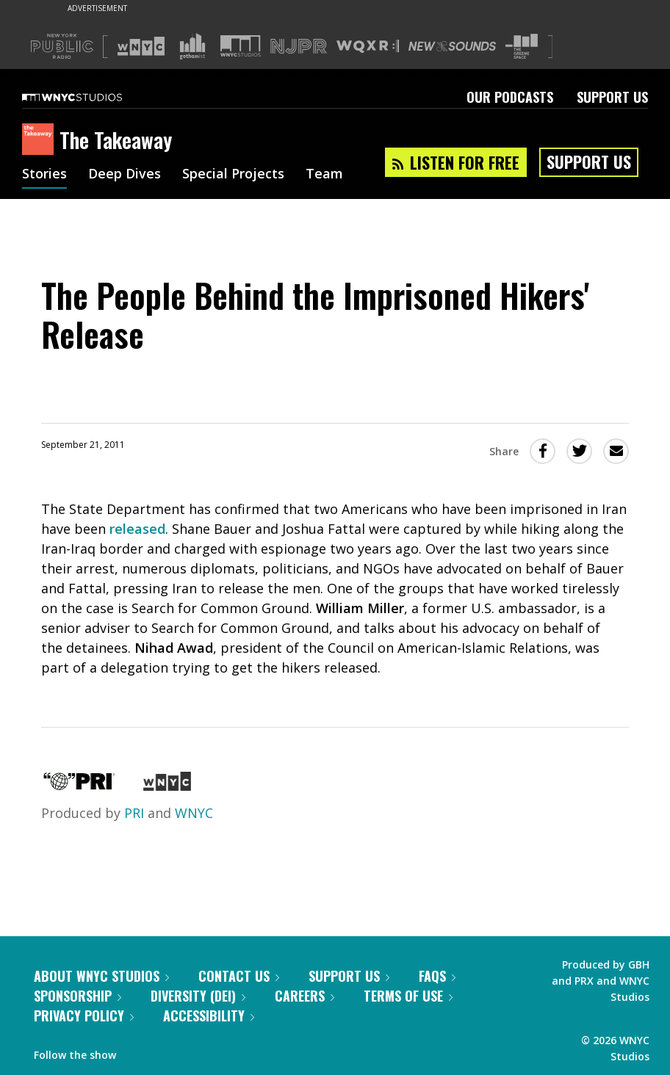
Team (324, 174)
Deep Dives (124, 174)
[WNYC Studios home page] (90, 97)
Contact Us (238, 975)
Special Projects (233, 174)
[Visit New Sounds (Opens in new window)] (452, 46)
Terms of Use (408, 995)
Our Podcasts (510, 96)
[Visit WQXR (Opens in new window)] (367, 47)
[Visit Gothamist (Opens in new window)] (192, 46)
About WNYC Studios (101, 975)
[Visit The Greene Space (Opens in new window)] (521, 46)
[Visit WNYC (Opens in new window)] (141, 46)
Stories (44, 174)
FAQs (437, 975)
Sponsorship (77, 995)
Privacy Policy (84, 1015)
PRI (134, 813)
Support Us (612, 96)
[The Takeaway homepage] (41, 140)
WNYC (194, 813)
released (137, 529)
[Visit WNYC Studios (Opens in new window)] (240, 46)
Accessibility (208, 1015)
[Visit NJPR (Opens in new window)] (298, 46)
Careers (304, 995)
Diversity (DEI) (198, 995)
